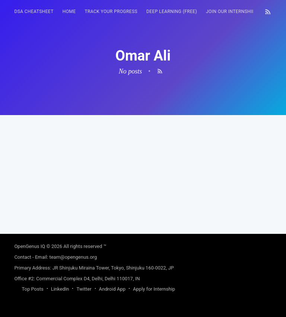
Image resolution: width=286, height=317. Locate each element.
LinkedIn (60, 289)
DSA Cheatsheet (33, 11)
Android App (112, 289)
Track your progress (111, 11)
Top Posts (32, 289)
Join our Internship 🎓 (234, 11)
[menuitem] (34, 11)
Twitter (83, 289)
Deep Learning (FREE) (171, 11)
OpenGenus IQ (29, 246)
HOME (69, 11)
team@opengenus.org (73, 257)
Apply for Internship (154, 289)
